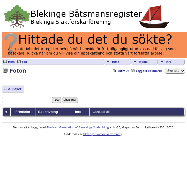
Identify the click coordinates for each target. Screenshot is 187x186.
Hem (11, 62)
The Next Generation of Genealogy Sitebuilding (78, 127)
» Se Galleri (13, 89)
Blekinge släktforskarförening (102, 134)
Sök (24, 62)
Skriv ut (123, 71)
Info (168, 62)
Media (143, 62)
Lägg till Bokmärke (149, 71)
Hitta (115, 62)
